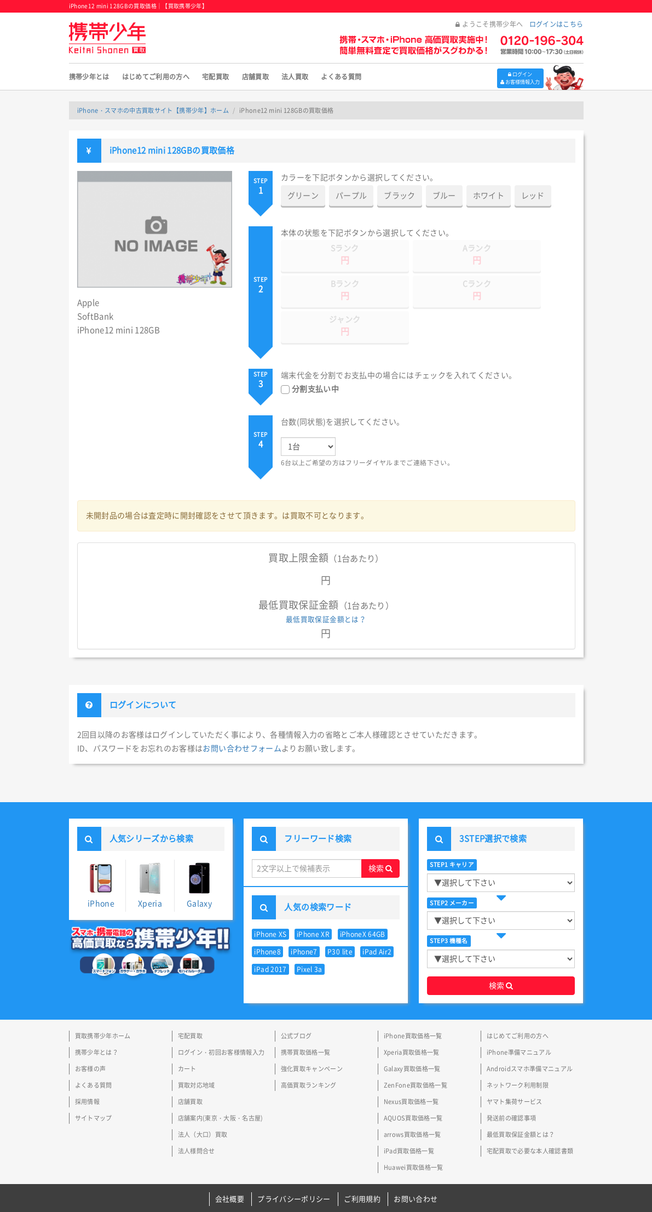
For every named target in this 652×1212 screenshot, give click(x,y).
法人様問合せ (196, 1115)
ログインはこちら (556, 24)
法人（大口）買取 (203, 1099)
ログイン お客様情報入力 (516, 76)
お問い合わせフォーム (242, 713)
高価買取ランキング (309, 1050)
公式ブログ (296, 1000)
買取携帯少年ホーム (103, 1000)
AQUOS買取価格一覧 (413, 1082)
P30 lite (340, 916)
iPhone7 (304, 916)
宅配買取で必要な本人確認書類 (530, 1115)
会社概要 (229, 1163)
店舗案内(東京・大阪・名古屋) (220, 1082)
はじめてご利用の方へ (156, 76)
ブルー (444, 195)
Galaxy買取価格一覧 (412, 1033)
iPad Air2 (376, 916)
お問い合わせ (415, 1163)
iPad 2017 (270, 933)
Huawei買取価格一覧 (413, 1132)
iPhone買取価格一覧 (413, 1000)
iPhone (101, 849)
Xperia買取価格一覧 (412, 1017)
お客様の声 (90, 1033)
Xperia (150, 849)
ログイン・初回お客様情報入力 (221, 1017)
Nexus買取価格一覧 (411, 1066)
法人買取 (294, 76)
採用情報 (87, 1066)
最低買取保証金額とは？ (326, 583)
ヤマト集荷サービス (515, 1066)
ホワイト (488, 195)
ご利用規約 (362, 1163)
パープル (351, 195)
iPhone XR (313, 898)
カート (187, 1033)
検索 (380, 833)
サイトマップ (93, 1082)
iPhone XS (270, 898)
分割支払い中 (315, 353)
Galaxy (199, 849)
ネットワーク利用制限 (518, 1050)
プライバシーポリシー (294, 1163)
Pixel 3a (309, 933)
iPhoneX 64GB (362, 898)
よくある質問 (341, 76)
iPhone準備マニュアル (519, 1017)
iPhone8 (267, 916)
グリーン (303, 195)
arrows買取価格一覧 (412, 1099)
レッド (533, 195)
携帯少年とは (89, 76)
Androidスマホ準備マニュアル (530, 1033)
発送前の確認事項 (511, 1082)
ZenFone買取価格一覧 (416, 1050)
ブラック (400, 195)
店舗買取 (255, 76)
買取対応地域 (196, 1050)
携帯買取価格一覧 (306, 1017)
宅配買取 (215, 76)
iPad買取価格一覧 (409, 1115)
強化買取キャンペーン (312, 1033)
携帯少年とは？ (96, 1017)
